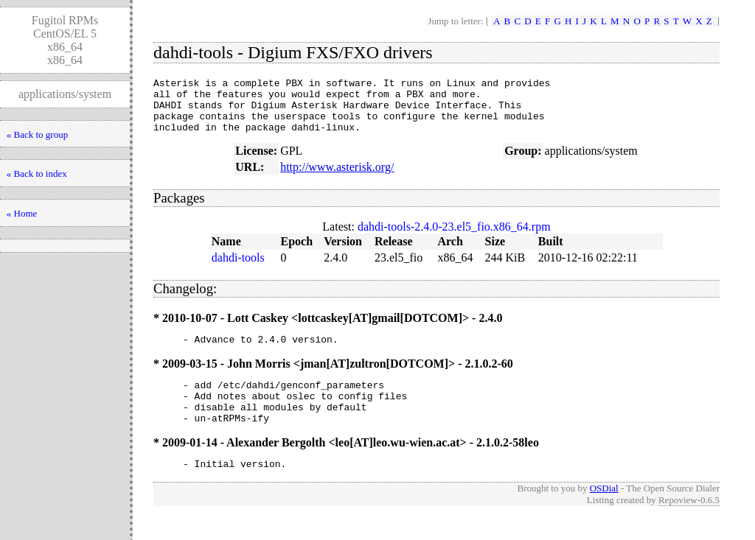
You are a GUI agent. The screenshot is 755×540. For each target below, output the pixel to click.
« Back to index (37, 173)
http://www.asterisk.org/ (337, 178)
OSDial (604, 512)
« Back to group (37, 134)
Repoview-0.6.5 (689, 524)
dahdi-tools (238, 268)
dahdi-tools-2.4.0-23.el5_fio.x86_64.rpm (454, 237)
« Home (22, 213)
